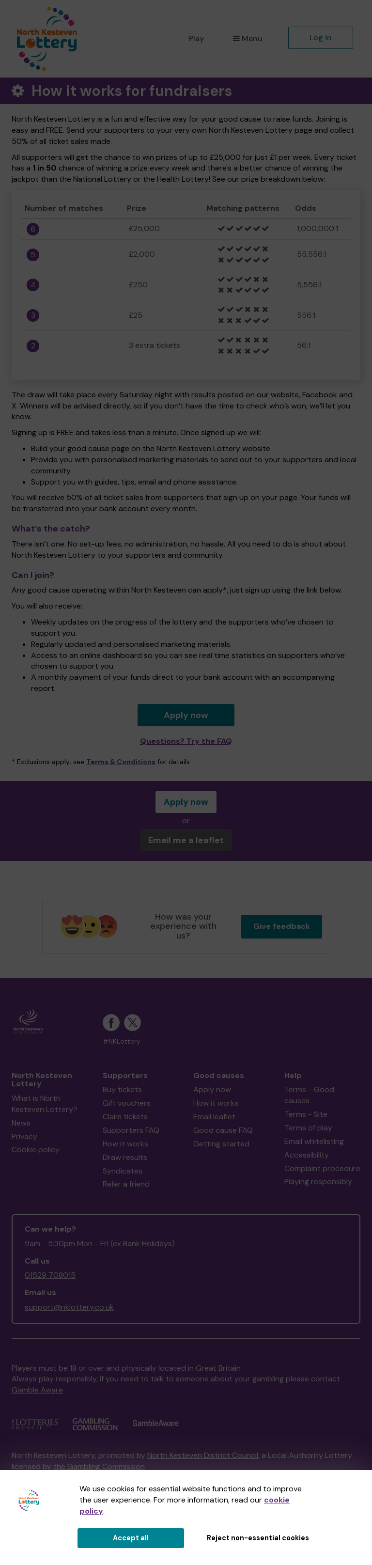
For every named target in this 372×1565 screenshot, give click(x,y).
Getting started (221, 1144)
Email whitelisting (314, 1141)
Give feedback (281, 926)
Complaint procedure (322, 1168)
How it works (125, 1144)
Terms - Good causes (309, 1095)
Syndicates (122, 1171)
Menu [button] (248, 38)
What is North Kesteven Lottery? (45, 1103)
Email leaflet (214, 1116)
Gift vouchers (127, 1103)
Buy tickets (122, 1089)
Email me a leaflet (186, 840)
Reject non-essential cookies (258, 1538)
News (21, 1123)
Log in (321, 37)
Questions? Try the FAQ (186, 741)
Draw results (125, 1157)
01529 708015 (50, 1275)
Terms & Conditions (120, 761)
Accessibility (306, 1155)
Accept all (131, 1538)
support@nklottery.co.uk (69, 1307)
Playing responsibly (318, 1181)
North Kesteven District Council (202, 1455)
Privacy (24, 1136)
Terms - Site (305, 1114)
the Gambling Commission (99, 1466)
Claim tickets (125, 1116)
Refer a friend (126, 1184)
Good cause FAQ (223, 1130)
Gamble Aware (37, 1390)
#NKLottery (121, 1041)
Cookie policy (36, 1149)
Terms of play (308, 1128)
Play (196, 38)
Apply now (186, 715)
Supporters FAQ (131, 1130)
